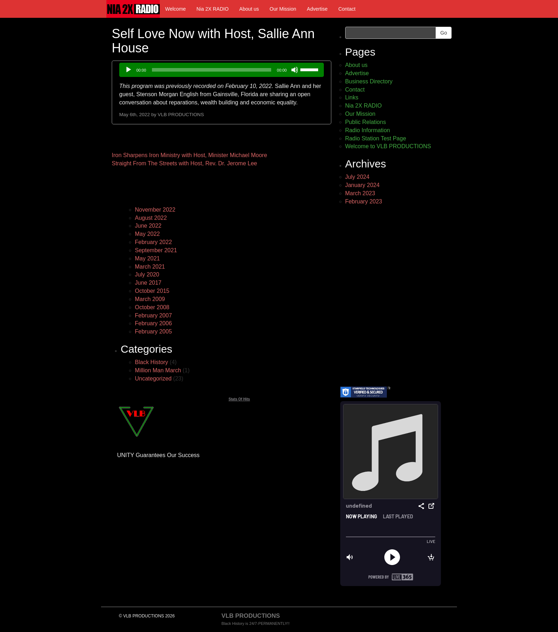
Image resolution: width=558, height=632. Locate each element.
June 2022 (148, 226)
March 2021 (150, 267)
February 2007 (153, 315)
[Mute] (294, 69)
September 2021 (156, 250)
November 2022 (155, 210)
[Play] (128, 69)
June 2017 (148, 283)
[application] (221, 70)
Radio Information (367, 130)
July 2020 (147, 274)
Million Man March (158, 370)
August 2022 (151, 218)
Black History (151, 362)
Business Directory (369, 81)
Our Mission (283, 9)
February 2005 (153, 331)
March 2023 (360, 193)
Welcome (175, 9)
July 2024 (357, 177)
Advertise (317, 9)
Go (443, 33)
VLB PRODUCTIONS (181, 114)
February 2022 (153, 242)
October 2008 (152, 307)
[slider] (212, 70)
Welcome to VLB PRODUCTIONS (388, 146)
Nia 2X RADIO (212, 9)
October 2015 (152, 291)
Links (351, 97)
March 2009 (150, 299)
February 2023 (363, 201)
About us (249, 9)
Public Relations (365, 122)
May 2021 (147, 258)
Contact (347, 9)
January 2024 (362, 185)
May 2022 (147, 234)
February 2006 (153, 323)
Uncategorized (153, 378)
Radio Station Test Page (375, 138)
